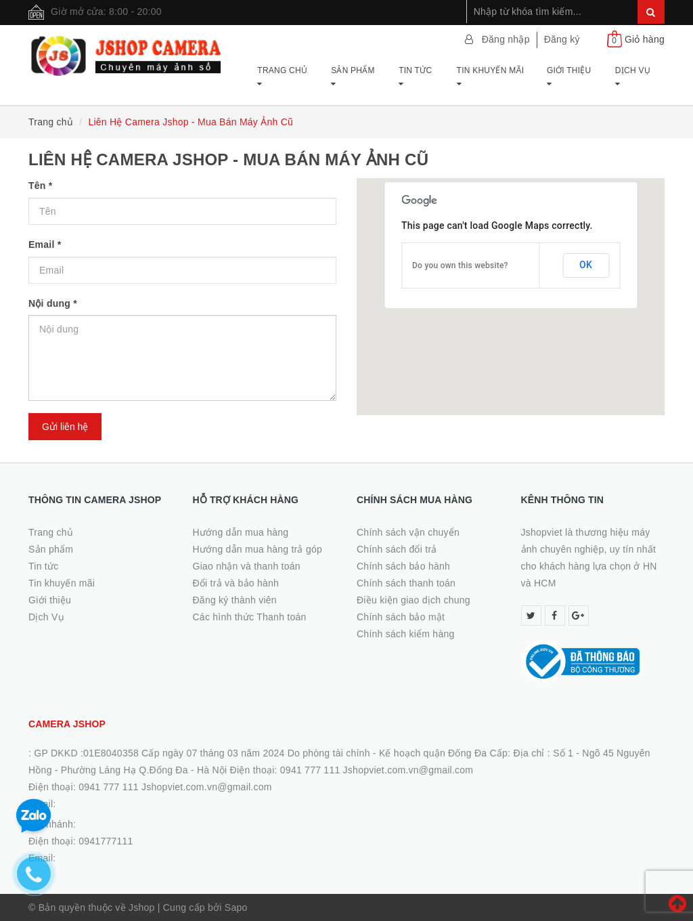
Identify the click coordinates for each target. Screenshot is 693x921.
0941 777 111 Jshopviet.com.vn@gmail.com (175, 786)
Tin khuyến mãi (490, 77)
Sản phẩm (353, 77)
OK (585, 264)
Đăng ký (562, 39)
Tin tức (415, 77)
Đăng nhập (506, 39)
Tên (40, 185)
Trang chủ (282, 77)
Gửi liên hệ (65, 426)
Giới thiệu (569, 77)
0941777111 (106, 841)
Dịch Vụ (632, 77)
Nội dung (52, 303)
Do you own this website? (460, 265)
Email (44, 244)
